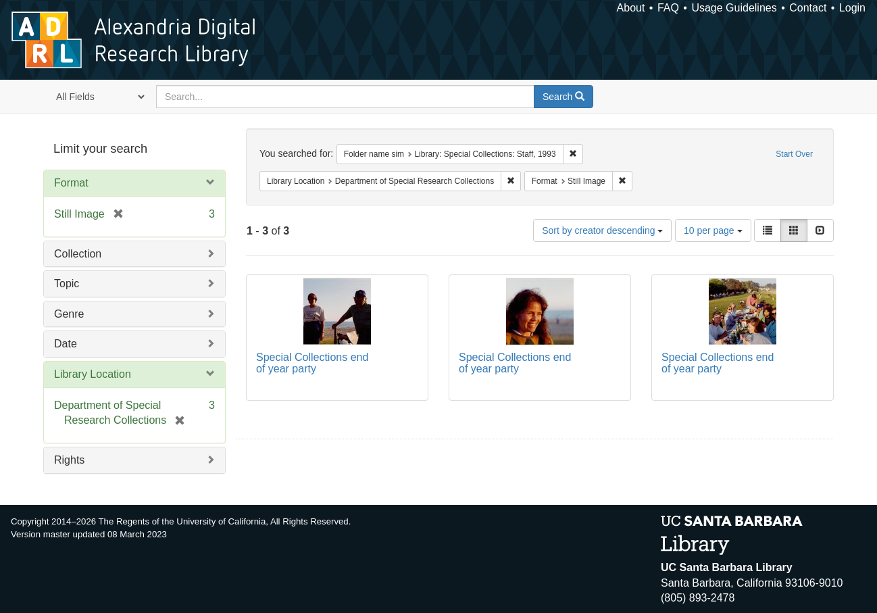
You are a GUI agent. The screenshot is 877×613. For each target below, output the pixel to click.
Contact (807, 8)
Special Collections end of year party (312, 363)
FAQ (668, 8)
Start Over (794, 154)
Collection (77, 254)
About (631, 8)
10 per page (713, 230)
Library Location (92, 374)
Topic (66, 283)
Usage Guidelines (733, 8)
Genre (69, 314)
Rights (69, 460)
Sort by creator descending (602, 230)
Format (71, 183)
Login (852, 8)
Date (65, 343)
